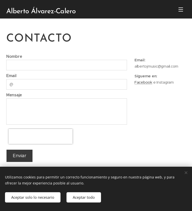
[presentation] (40, 136)
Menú (180, 9)
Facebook (143, 82)
